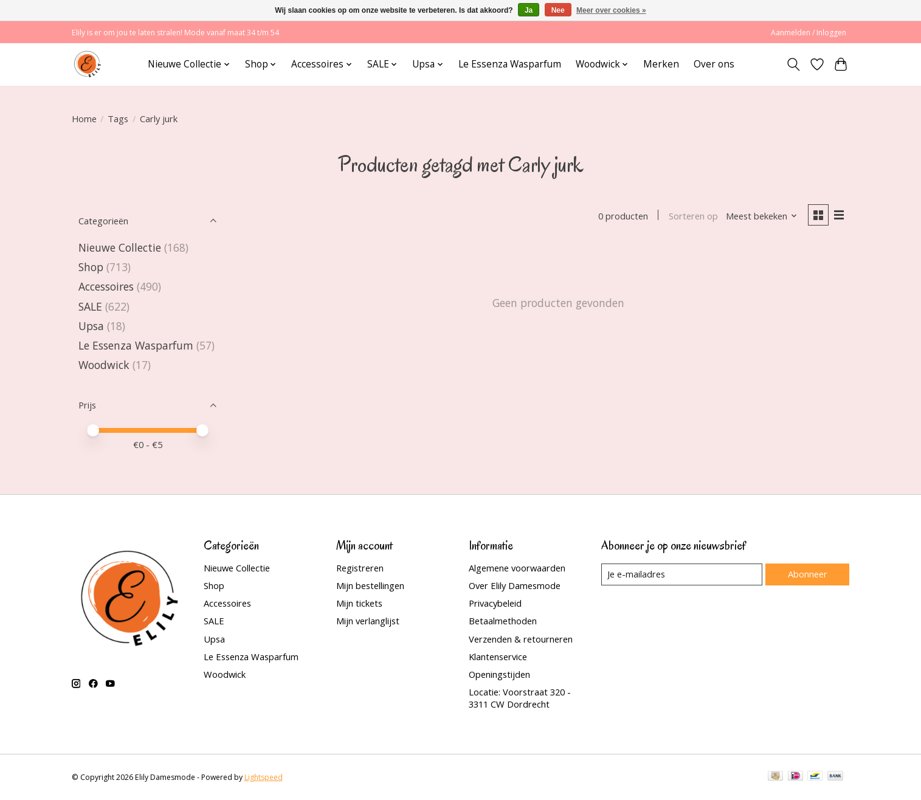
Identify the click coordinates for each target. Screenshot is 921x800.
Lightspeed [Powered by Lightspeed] (263, 777)
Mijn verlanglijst (367, 621)
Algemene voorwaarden (517, 568)
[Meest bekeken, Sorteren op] (762, 216)
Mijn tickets (359, 603)
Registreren (360, 568)
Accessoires (106, 286)
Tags (118, 118)
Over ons (714, 64)
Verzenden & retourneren (521, 639)
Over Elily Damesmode (515, 585)
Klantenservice (498, 656)
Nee (558, 10)
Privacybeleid (495, 603)
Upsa (91, 326)
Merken (661, 64)
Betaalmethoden (503, 621)
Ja (529, 10)
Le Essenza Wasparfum (509, 64)
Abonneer (807, 574)
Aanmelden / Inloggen (808, 32)
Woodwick (103, 364)
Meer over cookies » (611, 10)
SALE (90, 306)
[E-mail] (681, 574)
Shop (90, 267)
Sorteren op (693, 216)
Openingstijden (499, 674)
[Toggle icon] (793, 64)
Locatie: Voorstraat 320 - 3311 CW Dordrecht (520, 698)
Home (84, 118)
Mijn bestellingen (370, 585)
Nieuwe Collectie (121, 247)
